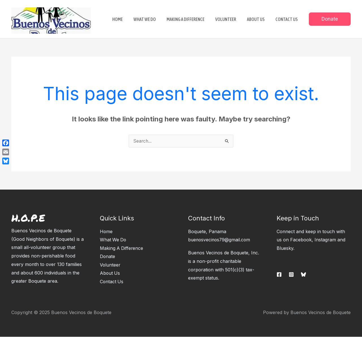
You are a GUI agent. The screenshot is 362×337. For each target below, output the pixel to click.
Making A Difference (122, 248)
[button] (330, 19)
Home (106, 232)
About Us (110, 273)
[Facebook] (279, 274)
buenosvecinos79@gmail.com (220, 240)
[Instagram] (291, 274)
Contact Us (112, 282)
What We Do (113, 240)
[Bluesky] (303, 274)
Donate (107, 257)
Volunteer (110, 265)
